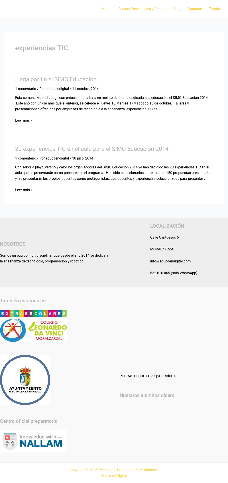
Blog (177, 9)
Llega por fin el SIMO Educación (56, 79)
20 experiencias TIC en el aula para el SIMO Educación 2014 (92, 148)
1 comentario (25, 89)
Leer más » (23, 120)
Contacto (195, 9)
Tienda (214, 9)
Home (106, 9)
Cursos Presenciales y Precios (142, 9)
